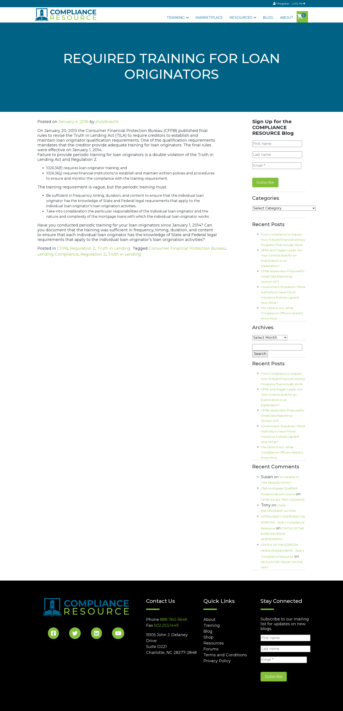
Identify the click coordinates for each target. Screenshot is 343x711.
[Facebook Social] (53, 634)
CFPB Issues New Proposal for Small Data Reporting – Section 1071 (282, 276)
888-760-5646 (173, 619)
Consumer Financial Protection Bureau (187, 248)
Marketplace (209, 18)
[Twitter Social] (75, 634)
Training (176, 18)
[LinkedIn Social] (96, 634)
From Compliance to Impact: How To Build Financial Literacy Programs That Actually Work (283, 240)
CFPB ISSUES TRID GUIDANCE (282, 499)
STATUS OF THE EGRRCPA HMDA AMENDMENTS (282, 534)
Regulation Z (82, 248)
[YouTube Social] (118, 634)
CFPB (62, 248)
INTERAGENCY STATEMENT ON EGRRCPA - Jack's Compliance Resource (283, 522)
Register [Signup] (281, 3)
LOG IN (298, 3)
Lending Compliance (58, 254)
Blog (268, 18)
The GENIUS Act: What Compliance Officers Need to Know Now (282, 313)
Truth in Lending (113, 248)
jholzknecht (107, 121)
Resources (240, 18)
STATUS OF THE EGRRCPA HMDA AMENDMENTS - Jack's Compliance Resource (282, 550)
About (286, 18)
